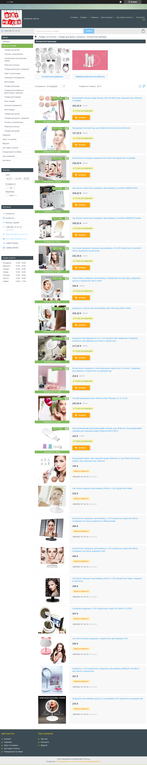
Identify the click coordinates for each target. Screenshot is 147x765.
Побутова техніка (11, 65)
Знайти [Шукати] (89, 31)
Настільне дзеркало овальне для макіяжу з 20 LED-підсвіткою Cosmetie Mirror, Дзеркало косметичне (106, 249)
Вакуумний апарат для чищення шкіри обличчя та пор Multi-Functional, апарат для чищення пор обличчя (106, 459)
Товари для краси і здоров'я (16, 69)
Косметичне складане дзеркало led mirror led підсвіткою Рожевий (103, 158)
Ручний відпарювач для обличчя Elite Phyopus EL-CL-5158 (99, 398)
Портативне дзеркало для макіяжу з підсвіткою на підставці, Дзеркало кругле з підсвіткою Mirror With (106, 279)
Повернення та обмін (12, 152)
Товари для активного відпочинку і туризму (14, 91)
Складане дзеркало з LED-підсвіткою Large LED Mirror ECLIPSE (102, 608)
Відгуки (6, 143)
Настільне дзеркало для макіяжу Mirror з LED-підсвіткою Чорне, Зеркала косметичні (107, 579)
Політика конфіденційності (90, 761)
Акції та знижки (9, 139)
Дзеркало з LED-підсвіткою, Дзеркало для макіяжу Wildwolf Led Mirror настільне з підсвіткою (105, 669)
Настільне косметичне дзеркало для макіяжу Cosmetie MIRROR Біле (104, 188)
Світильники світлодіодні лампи (15, 59)
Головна (74, 17)
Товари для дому (12, 86)
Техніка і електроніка (13, 54)
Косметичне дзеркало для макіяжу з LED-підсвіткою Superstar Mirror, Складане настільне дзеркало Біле (105, 549)
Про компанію (9, 156)
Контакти (140, 17)
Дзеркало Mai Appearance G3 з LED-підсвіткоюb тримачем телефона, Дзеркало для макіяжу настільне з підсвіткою (105, 339)
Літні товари (9, 101)
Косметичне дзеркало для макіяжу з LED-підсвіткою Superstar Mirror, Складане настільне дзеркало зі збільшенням (105, 519)
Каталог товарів (9, 45)
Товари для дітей (12, 50)
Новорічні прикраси (13, 105)
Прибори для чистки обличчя (90, 94)
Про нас (44, 739)
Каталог (7, 739)
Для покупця (107, 17)
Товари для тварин (12, 97)
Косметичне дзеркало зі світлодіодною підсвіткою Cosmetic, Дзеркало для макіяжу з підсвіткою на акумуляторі (106, 369)
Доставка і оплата (124, 17)
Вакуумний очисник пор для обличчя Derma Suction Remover (101, 128)
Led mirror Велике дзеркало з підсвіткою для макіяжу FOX (100, 638)
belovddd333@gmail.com (16, 239)
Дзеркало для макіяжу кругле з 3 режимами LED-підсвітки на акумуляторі (107, 698)
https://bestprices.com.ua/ (17, 234)
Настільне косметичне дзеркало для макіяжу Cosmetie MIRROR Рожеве (106, 218)
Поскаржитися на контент (67, 761)
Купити (82, 117)
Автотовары (9, 82)
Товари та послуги (47, 37)
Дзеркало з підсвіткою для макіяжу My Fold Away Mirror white (101, 308)
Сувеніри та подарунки (14, 77)
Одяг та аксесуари (12, 73)
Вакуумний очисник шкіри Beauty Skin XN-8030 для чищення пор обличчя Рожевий (107, 99)
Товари (83, 17)
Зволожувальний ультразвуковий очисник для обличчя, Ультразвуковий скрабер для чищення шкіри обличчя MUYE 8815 (106, 429)
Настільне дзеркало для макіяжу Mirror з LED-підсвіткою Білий (102, 488)
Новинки (95, 17)
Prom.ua (86, 759)
